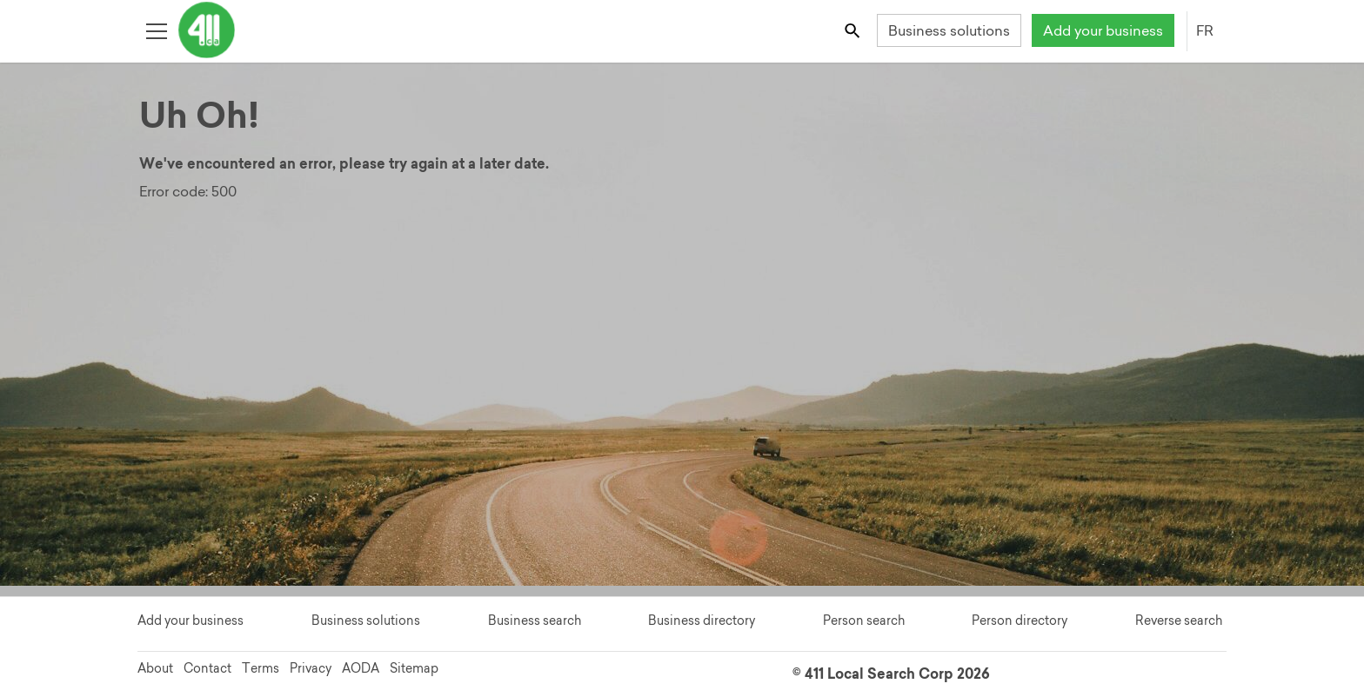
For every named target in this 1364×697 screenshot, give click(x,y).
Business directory (701, 620)
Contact (207, 668)
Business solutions (949, 30)
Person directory (1019, 620)
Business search (534, 620)
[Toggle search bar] (854, 30)
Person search (864, 620)
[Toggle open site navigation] (156, 30)
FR (1205, 30)
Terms (260, 668)
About (155, 668)
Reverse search (1178, 620)
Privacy (310, 668)
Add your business (1103, 30)
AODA (360, 668)
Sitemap (414, 668)
